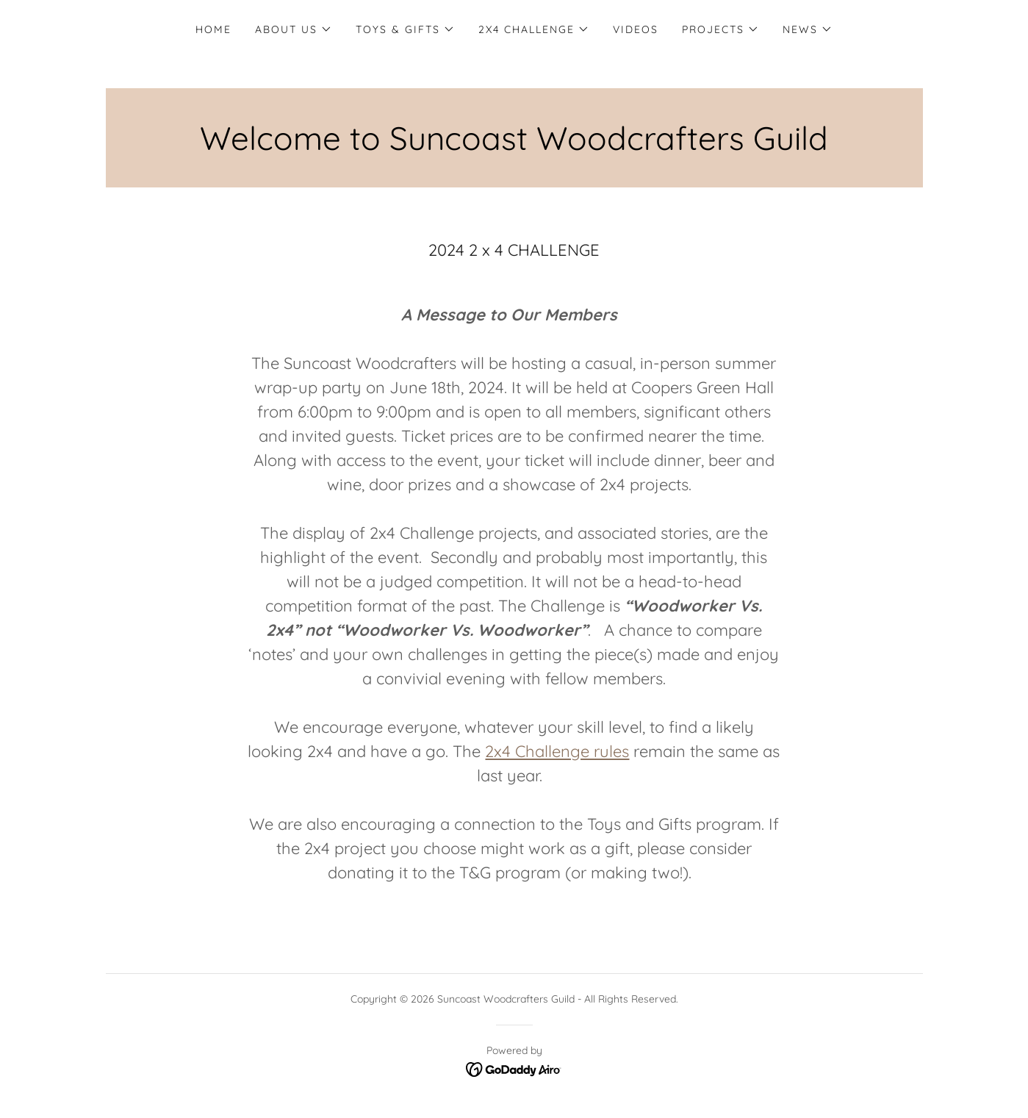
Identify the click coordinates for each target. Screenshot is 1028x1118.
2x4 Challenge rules (557, 751)
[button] (293, 29)
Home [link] (213, 29)
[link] (514, 1068)
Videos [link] (635, 29)
